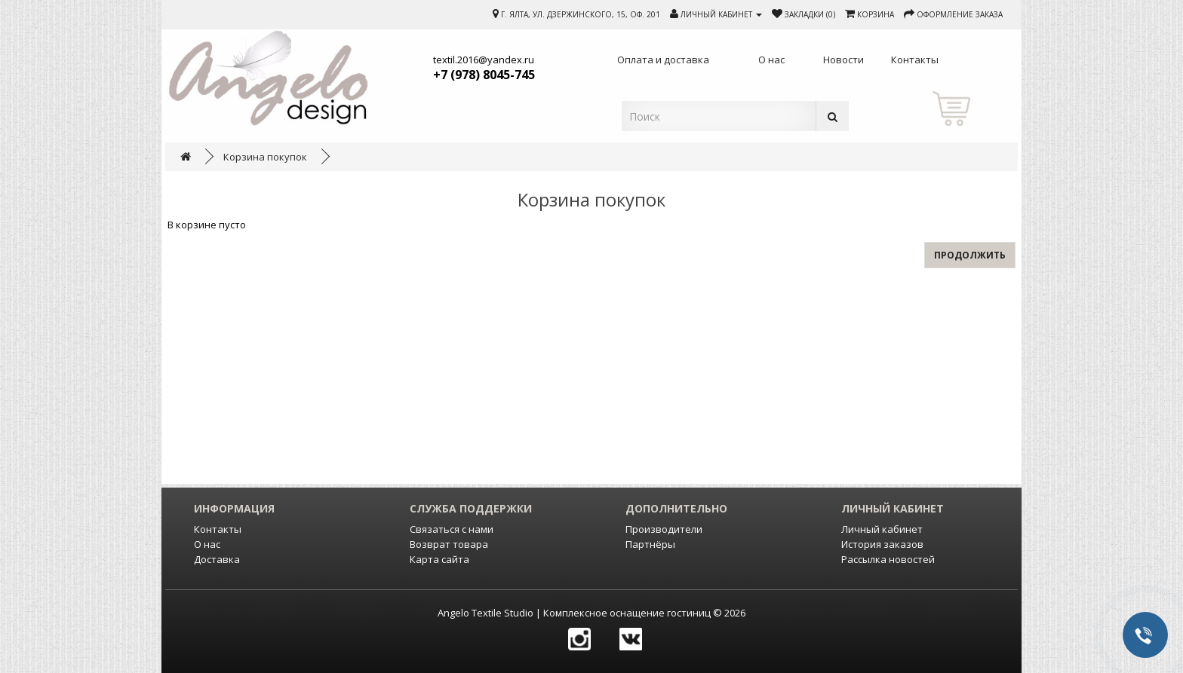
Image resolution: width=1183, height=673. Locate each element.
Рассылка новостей (888, 559)
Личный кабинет (882, 529)
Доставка (217, 559)
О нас (207, 544)
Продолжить (970, 255)
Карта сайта (439, 559)
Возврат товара (449, 544)
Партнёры (650, 544)
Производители (663, 529)
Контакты (217, 529)
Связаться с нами (451, 529)
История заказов (882, 544)
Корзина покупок (265, 157)
